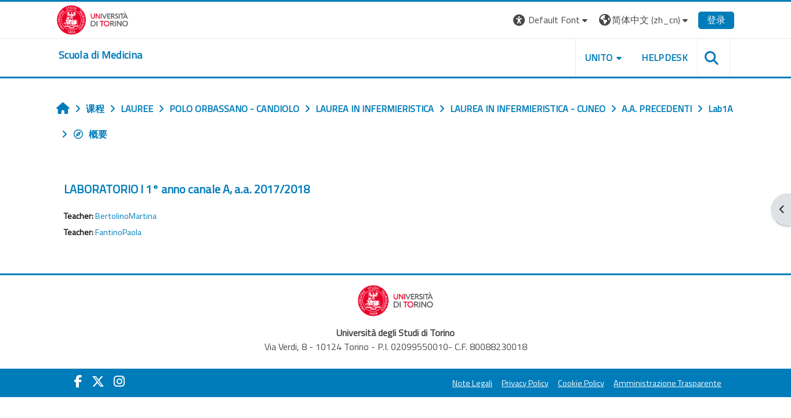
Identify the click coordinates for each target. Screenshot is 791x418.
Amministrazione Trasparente (667, 383)
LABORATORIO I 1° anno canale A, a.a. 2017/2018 (187, 189)
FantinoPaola (118, 232)
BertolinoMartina (126, 216)
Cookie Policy (581, 383)
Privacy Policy (525, 383)
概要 (89, 134)
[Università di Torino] (92, 19)
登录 (716, 20)
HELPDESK (664, 57)
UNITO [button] (599, 57)
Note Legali (472, 383)
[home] (100, 55)
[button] (551, 20)
